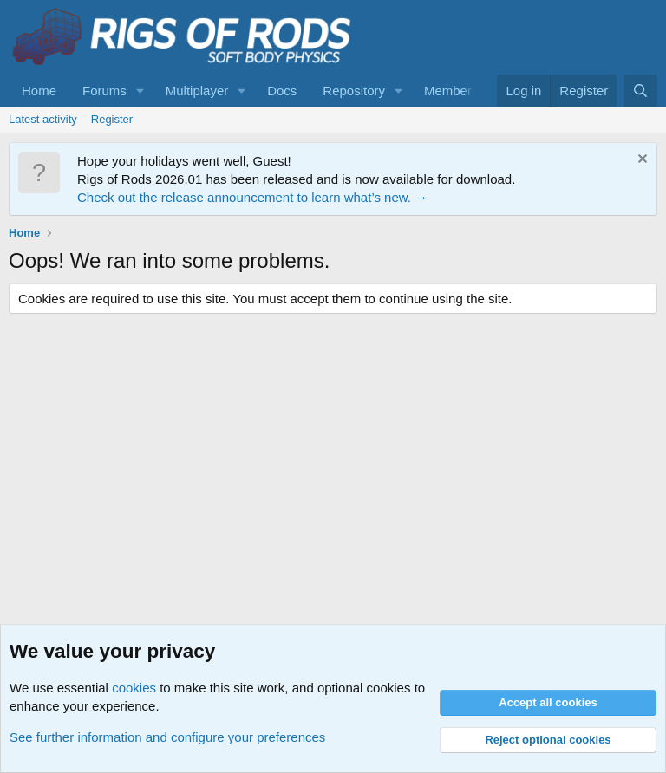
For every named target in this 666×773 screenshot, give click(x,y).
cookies (134, 687)
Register (112, 119)
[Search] (640, 91)
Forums (104, 90)
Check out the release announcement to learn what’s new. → (252, 197)
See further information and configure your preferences (167, 737)
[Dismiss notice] (640, 161)
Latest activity (43, 119)
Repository (354, 90)
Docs (282, 90)
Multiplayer (197, 90)
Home (39, 90)
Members (451, 90)
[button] (140, 91)
